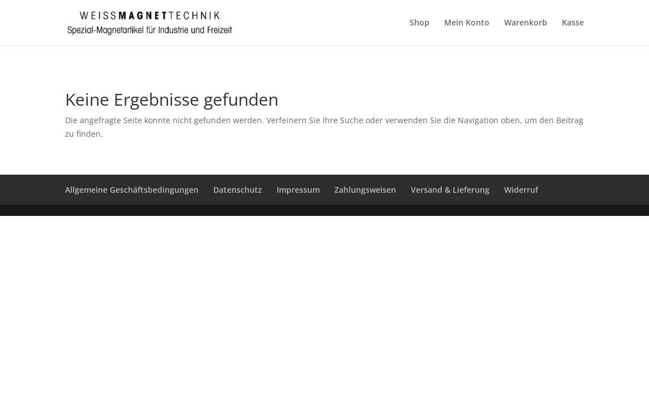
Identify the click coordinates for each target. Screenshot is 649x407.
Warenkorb (525, 23)
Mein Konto (466, 23)
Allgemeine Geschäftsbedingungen (132, 189)
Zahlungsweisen (365, 189)
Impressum (298, 189)
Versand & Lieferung (450, 189)
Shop (419, 23)
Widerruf (521, 189)
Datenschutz (237, 189)
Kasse (573, 23)
